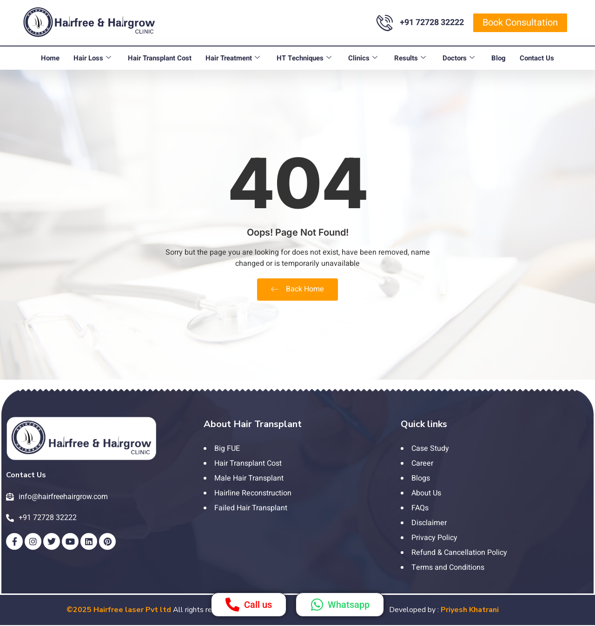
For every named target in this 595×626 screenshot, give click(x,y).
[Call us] (232, 605)
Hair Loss (92, 58)
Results (410, 58)
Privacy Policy (434, 537)
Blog (498, 58)
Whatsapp (349, 604)
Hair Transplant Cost (160, 58)
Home (50, 58)
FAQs (420, 508)
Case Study (430, 448)
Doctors (459, 58)
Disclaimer (429, 522)
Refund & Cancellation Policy (459, 552)
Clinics (362, 58)
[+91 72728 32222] (385, 22)
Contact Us (537, 58)
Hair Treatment (232, 58)
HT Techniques (304, 58)
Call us (258, 604)
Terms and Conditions (447, 567)
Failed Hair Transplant (250, 508)
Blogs (420, 478)
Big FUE (227, 448)
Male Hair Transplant (249, 478)
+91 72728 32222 (432, 22)
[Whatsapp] (317, 605)
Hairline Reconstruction (252, 493)
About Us (426, 493)
